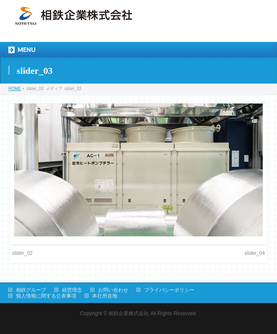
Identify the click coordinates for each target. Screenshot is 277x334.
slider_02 (22, 253)
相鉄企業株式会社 (129, 313)
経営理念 (72, 290)
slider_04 (254, 253)
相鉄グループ (31, 290)
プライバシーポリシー (169, 290)
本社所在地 (104, 296)
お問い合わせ (113, 290)
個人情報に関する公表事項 (46, 296)
